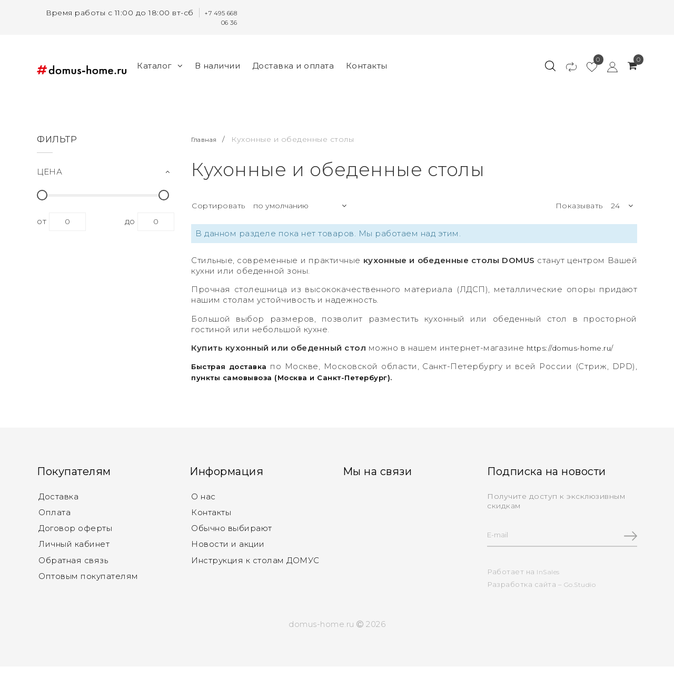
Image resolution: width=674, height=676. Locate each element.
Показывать (579, 203)
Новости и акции (228, 545)
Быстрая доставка (232, 364)
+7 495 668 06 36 (218, 17)
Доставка (58, 495)
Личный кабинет (74, 545)
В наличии (218, 65)
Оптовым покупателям (88, 579)
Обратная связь (73, 562)
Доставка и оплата (293, 65)
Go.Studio (582, 584)
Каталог (160, 64)
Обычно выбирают (231, 529)
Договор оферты (75, 529)
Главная (207, 136)
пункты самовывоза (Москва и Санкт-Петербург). (301, 375)
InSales (549, 571)
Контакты (367, 65)
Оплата (54, 512)
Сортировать (218, 203)
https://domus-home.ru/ (575, 346)
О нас (203, 495)
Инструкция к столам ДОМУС (255, 562)
